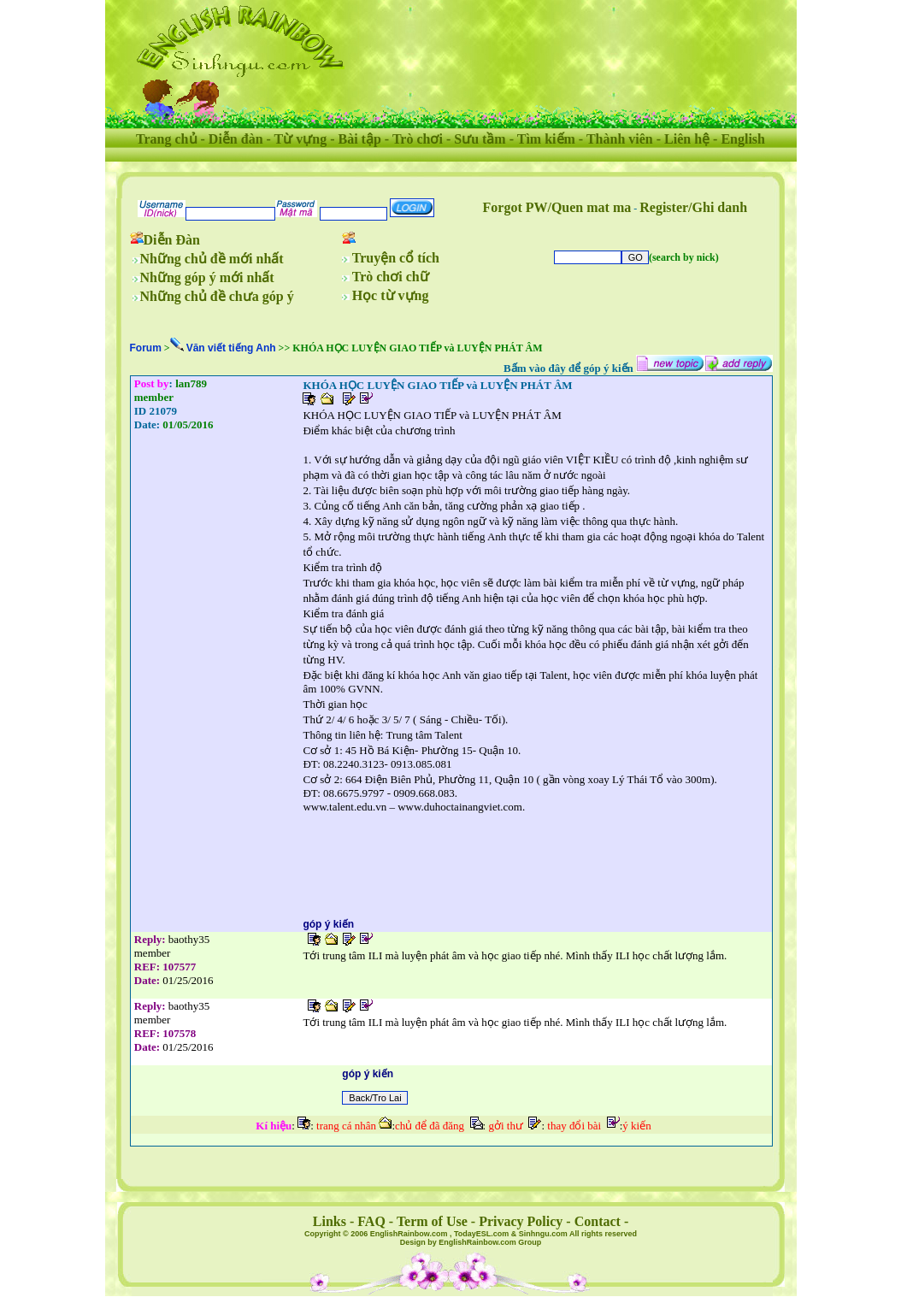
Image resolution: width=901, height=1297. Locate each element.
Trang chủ (166, 139)
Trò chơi (417, 139)
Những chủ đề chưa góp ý (217, 296)
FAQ (371, 1221)
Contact (597, 1221)
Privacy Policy (520, 1221)
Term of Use (432, 1221)
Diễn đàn (236, 139)
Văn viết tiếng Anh (231, 348)
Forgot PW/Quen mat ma (557, 207)
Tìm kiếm (546, 139)
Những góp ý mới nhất (207, 277)
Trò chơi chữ (390, 276)
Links (329, 1221)
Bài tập (359, 139)
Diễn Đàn (172, 240)
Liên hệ (687, 139)
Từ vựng (300, 139)
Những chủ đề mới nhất (212, 258)
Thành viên (619, 139)
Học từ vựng (390, 295)
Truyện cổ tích (395, 258)
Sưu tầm (479, 139)
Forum (146, 348)
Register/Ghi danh (693, 207)
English (743, 139)
